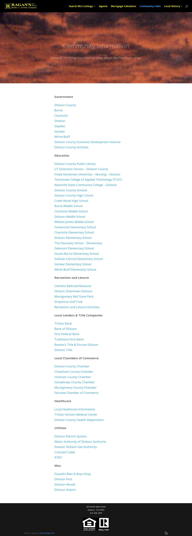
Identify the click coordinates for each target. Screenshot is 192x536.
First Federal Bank (66, 334)
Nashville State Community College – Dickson (85, 185)
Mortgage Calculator (123, 6)
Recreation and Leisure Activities (77, 307)
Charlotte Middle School (71, 211)
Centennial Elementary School (75, 227)
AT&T (58, 457)
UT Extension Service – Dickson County (81, 169)
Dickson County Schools (70, 190)
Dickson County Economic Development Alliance (87, 142)
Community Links (150, 6)
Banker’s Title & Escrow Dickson (76, 345)
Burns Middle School (68, 206)
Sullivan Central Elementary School (78, 259)
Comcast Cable (64, 452)
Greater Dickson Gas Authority (75, 447)
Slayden (59, 126)
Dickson (59, 121)
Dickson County (65, 105)
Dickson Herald (64, 484)
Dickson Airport (65, 490)
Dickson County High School (73, 195)
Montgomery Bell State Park (73, 296)
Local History (172, 6)
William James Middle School (74, 222)
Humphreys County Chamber (74, 382)
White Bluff (62, 137)
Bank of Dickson (65, 329)
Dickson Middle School (69, 217)
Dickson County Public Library (75, 164)
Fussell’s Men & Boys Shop (72, 474)
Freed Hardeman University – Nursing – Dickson (87, 174)
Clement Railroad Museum (72, 286)
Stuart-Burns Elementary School (76, 254)
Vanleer (59, 131)
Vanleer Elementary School (72, 264)
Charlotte (61, 115)
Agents (103, 6)
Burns (58, 110)
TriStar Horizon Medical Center (75, 414)
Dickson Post (63, 479)
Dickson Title (63, 350)
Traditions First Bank (69, 339)
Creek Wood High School (71, 201)
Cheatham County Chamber (73, 372)
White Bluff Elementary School (75, 269)
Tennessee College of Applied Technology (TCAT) (88, 179)
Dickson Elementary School (73, 238)
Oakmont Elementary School (74, 248)
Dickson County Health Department (79, 420)
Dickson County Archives (71, 147)
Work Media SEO (47, 533)
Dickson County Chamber (71, 366)
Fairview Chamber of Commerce (76, 393)
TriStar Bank (63, 323)
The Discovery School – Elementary (78, 243)
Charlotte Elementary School (74, 232)
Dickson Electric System (70, 436)
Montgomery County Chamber (75, 387)
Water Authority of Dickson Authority (80, 441)
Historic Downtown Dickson (73, 291)
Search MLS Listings (81, 6)
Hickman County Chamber (72, 377)
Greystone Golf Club (68, 302)
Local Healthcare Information (74, 409)
